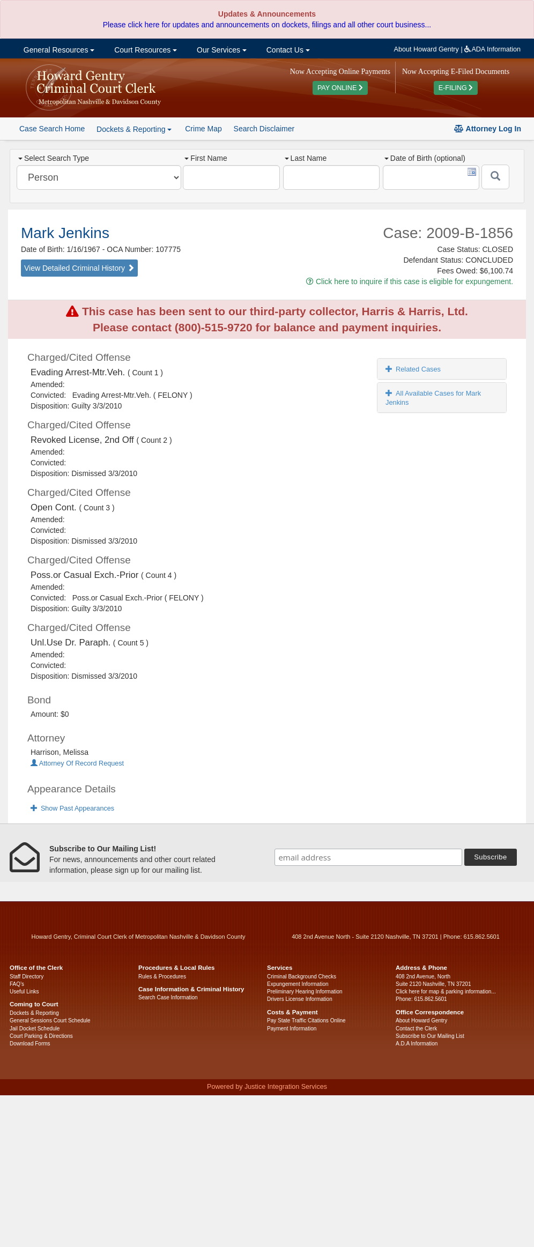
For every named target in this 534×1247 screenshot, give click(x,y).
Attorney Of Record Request (77, 763)
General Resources (57, 50)
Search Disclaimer (264, 128)
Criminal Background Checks (301, 976)
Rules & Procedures (162, 976)
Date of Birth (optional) (424, 158)
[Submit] (495, 177)
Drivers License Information (299, 999)
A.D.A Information (416, 1043)
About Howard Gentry (426, 49)
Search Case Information (168, 997)
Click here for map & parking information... (446, 991)
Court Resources (144, 50)
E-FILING (456, 88)
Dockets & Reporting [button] (134, 129)
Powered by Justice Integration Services (267, 1086)
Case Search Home (52, 128)
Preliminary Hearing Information (305, 991)
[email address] (368, 857)
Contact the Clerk (416, 1028)
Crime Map (203, 128)
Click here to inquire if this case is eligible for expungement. (409, 281)
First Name (205, 158)
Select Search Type (53, 158)
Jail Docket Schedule (35, 1028)
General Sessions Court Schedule (50, 1020)
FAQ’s (17, 984)
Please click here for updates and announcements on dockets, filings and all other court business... (267, 24)
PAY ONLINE (340, 88)
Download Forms (30, 1043)
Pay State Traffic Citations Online (306, 1020)
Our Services (221, 50)
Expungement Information (298, 984)
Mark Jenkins (65, 233)
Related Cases (413, 369)
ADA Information (492, 49)
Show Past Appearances (72, 808)
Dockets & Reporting (34, 1013)
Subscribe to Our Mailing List (430, 1036)
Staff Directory (26, 976)
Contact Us (287, 50)
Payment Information (291, 1028)
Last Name (306, 158)
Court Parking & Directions (41, 1036)
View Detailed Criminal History (79, 268)
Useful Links (24, 991)
